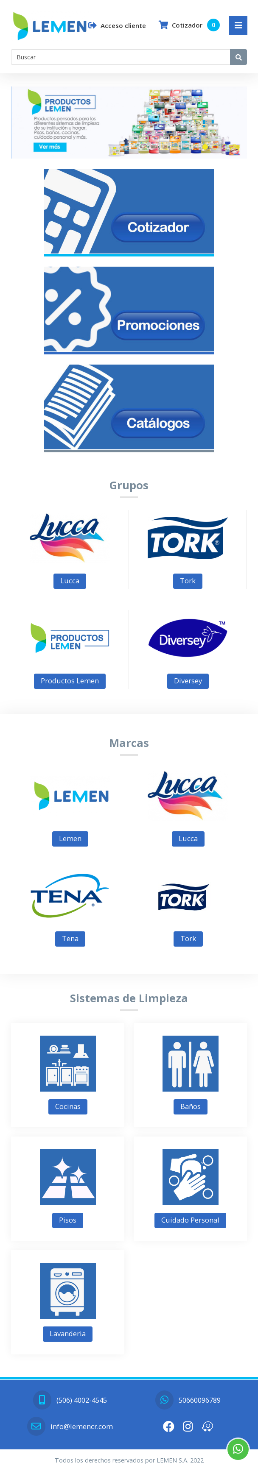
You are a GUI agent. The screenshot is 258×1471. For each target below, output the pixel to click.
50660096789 (188, 1400)
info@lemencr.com (70, 1426)
